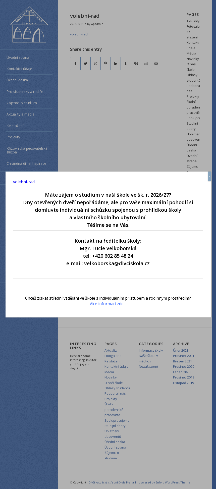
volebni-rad (24, 182)
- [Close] (209, 176)
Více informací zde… (108, 303)
